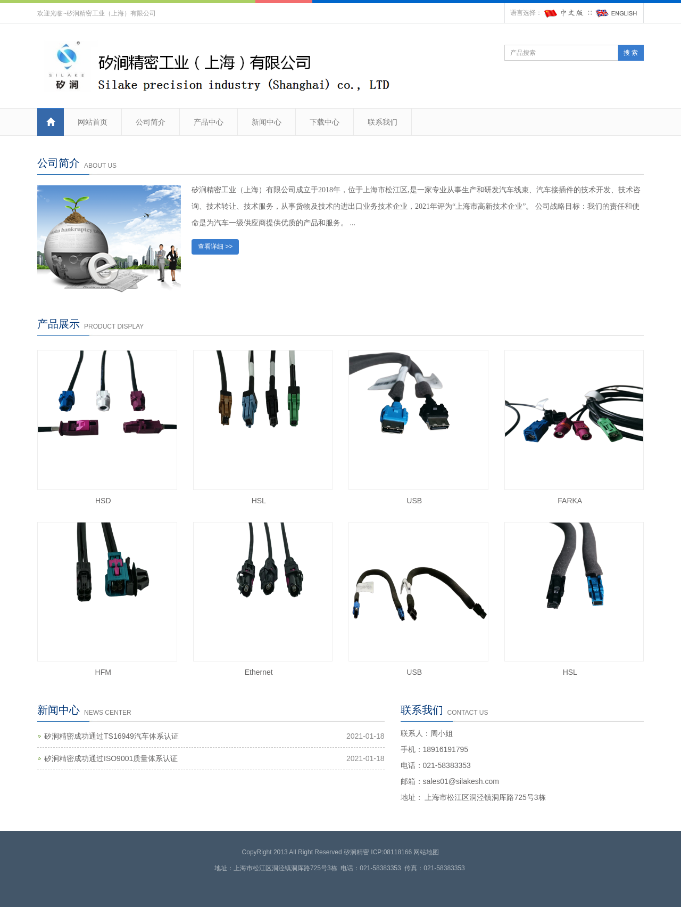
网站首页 (92, 122)
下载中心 (324, 122)
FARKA (570, 500)
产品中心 (208, 122)
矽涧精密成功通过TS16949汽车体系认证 (111, 736)
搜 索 (631, 52)
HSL (259, 500)
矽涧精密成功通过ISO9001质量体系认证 (111, 758)
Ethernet (259, 672)
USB (414, 500)
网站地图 (426, 852)
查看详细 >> (215, 246)
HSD (103, 500)
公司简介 (150, 122)
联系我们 (382, 122)
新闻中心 (266, 122)
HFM (103, 672)
